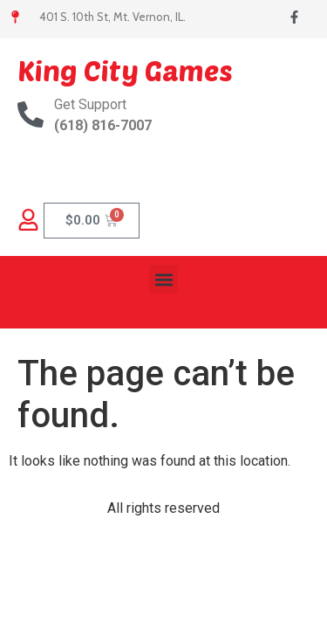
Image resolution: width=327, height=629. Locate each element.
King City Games (125, 69)
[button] (163, 279)
